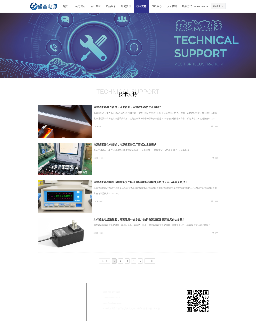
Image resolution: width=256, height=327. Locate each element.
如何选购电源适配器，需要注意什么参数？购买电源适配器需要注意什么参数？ (139, 219)
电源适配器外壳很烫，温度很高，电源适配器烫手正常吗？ (127, 107)
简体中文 (217, 6)
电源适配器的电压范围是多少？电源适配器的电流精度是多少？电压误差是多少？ (141, 182)
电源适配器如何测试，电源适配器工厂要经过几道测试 (125, 144)
